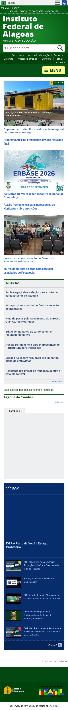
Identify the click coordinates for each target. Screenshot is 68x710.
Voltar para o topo (56, 661)
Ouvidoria (46, 58)
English (16, 8)
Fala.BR (59, 58)
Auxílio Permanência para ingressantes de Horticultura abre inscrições (32, 346)
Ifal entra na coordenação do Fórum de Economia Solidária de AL (29, 260)
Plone (56, 705)
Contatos (60, 62)
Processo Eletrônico (27, 58)
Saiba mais (57, 381)
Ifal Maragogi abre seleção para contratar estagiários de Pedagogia (31, 294)
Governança (18, 55)
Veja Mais (52, 645)
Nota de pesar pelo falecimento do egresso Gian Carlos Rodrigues (32, 320)
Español (5, 8)
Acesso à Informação (39, 55)
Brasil (11, 3)
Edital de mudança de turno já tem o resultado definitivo (28, 333)
